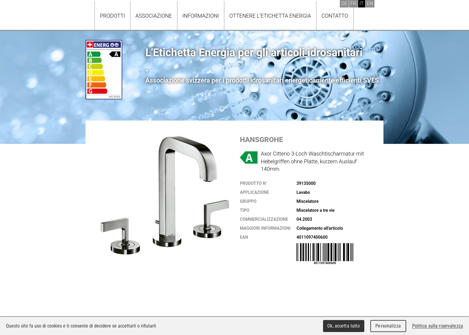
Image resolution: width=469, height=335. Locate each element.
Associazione (153, 16)
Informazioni (200, 16)
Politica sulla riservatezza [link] (437, 326)
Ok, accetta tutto (343, 326)
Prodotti (112, 16)
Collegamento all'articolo (319, 228)
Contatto (335, 16)
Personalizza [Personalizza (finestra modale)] (388, 326)
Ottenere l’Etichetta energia (270, 16)
